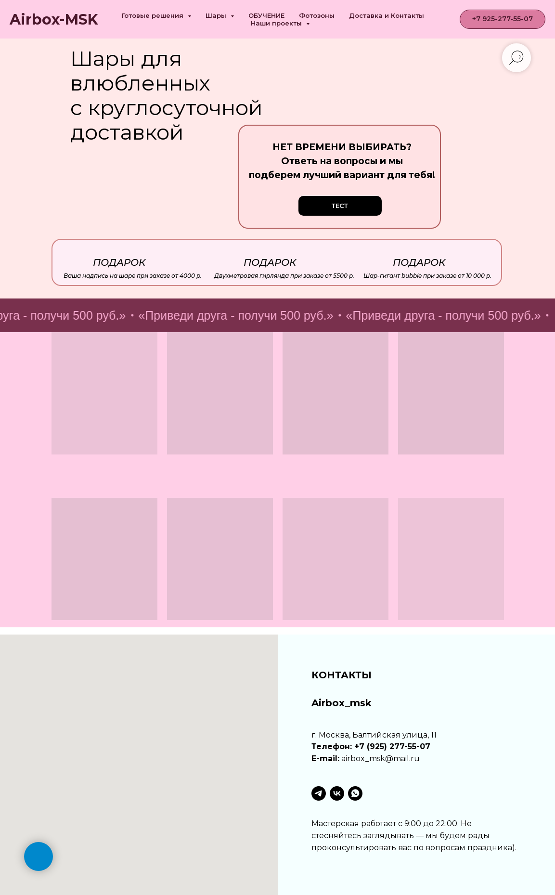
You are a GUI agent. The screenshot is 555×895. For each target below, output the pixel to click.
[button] (340, 206)
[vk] (337, 793)
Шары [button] (217, 15)
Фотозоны (317, 15)
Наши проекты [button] (277, 23)
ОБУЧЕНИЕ (266, 15)
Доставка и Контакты (386, 15)
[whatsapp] (355, 793)
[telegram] (318, 793)
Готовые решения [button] (153, 15)
